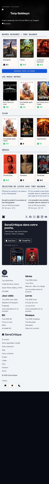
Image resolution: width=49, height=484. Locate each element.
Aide (3, 350)
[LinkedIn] (42, 217)
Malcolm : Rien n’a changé (35, 286)
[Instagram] (34, 217)
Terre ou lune (7, 322)
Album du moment (32, 328)
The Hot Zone (7, 175)
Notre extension (8, 346)
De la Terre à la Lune (8, 103)
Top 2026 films (7, 281)
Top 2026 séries (31, 280)
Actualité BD (6, 328)
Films (5, 276)
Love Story (29, 283)
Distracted (29, 325)
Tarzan (22, 60)
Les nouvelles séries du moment (33, 290)
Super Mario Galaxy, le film (12, 288)
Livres (28, 295)
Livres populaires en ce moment (33, 310)
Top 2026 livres (31, 299)
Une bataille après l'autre (26, 103)
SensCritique (5, 6)
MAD (4, 325)
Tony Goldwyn (15, 6)
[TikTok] (38, 217)
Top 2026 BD (7, 319)
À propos (5, 339)
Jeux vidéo (8, 295)
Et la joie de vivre (31, 303)
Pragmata (5, 306)
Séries (28, 276)
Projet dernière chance (10, 284)
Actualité (5, 291)
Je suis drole (30, 306)
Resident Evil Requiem (10, 303)
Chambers (23, 175)
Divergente (7, 60)
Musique (29, 315)
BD (3, 315)
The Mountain (30, 322)
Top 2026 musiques (32, 319)
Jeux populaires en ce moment (10, 310)
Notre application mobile (11, 343)
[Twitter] (26, 217)
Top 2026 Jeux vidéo (10, 299)
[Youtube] (46, 217)
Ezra (21, 139)
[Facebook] (30, 217)
